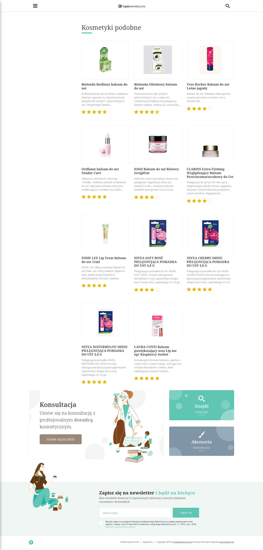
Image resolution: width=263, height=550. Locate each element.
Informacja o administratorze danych (120, 527)
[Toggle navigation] (33, 5)
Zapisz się (186, 512)
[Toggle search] (230, 6)
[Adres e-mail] (136, 513)
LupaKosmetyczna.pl (182, 542)
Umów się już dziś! (61, 439)
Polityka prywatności (129, 542)
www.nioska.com (226, 542)
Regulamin (148, 542)
